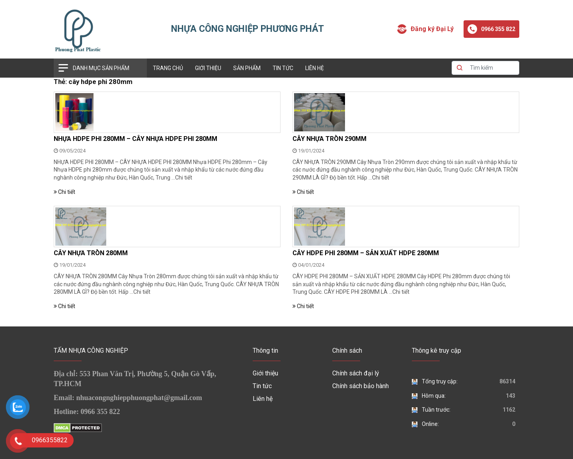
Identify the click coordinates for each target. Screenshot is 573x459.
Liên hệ (314, 68)
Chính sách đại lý (355, 373)
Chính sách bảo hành (360, 386)
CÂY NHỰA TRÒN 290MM (329, 139)
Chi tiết (183, 177)
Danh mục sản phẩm (101, 68)
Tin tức (283, 68)
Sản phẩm (247, 68)
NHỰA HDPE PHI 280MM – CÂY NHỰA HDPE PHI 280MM (135, 139)
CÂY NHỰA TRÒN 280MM (91, 253)
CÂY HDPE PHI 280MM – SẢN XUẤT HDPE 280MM (365, 253)
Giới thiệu (208, 68)
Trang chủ (168, 68)
